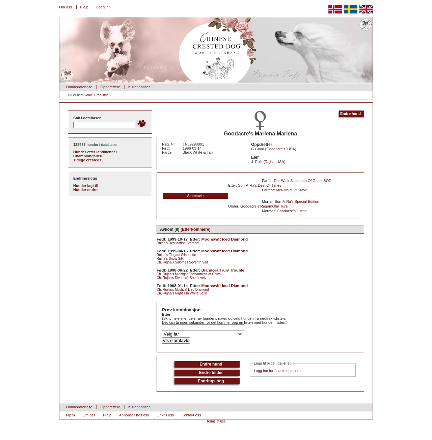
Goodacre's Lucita (291, 211)
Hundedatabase (79, 87)
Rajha (269, 162)
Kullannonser (139, 87)
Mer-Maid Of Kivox (291, 190)
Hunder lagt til (85, 186)
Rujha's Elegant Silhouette (176, 255)
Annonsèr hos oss (134, 415)
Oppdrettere (110, 87)
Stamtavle (195, 196)
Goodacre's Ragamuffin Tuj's (264, 206)
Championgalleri (87, 156)
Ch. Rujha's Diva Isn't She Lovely (181, 278)
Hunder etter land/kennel (95, 152)
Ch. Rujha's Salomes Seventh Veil (182, 262)
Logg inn (104, 7)
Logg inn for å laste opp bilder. (278, 371)
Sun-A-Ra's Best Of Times (259, 185)
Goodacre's (275, 149)
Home (88, 95)
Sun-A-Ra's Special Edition (297, 201)
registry (102, 95)
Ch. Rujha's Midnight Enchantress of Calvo (189, 274)
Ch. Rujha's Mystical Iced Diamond (183, 289)
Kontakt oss (191, 415)
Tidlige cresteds (87, 160)
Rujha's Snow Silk (170, 258)
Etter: (167, 314)
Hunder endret (86, 190)
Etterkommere (195, 229)
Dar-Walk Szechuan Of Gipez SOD (302, 181)
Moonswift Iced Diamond (224, 239)
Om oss (65, 7)
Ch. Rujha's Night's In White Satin (182, 293)
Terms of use (215, 421)
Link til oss (165, 415)
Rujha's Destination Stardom (178, 243)
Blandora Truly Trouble (222, 270)
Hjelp (84, 7)
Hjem (70, 415)
